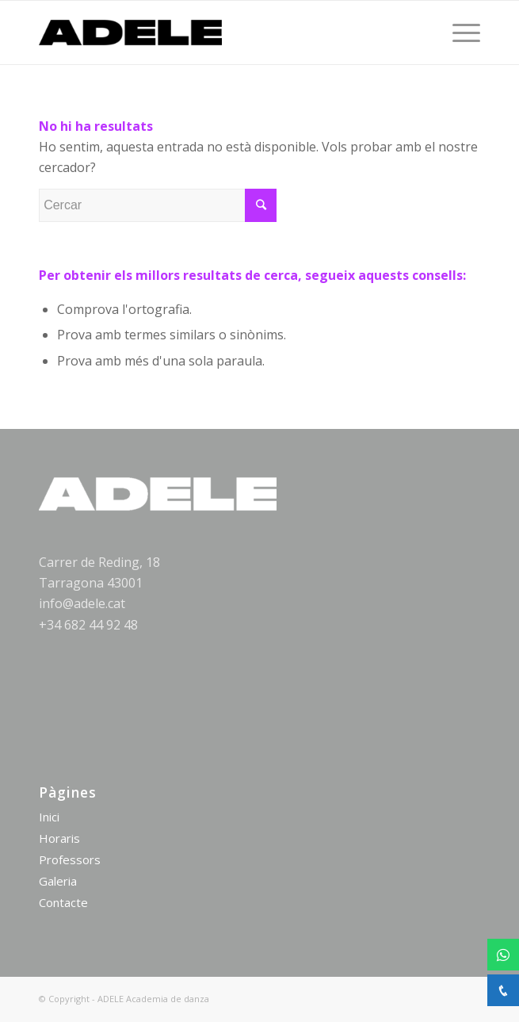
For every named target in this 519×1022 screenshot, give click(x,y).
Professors (70, 859)
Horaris (59, 838)
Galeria (58, 881)
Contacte (63, 902)
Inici (49, 817)
